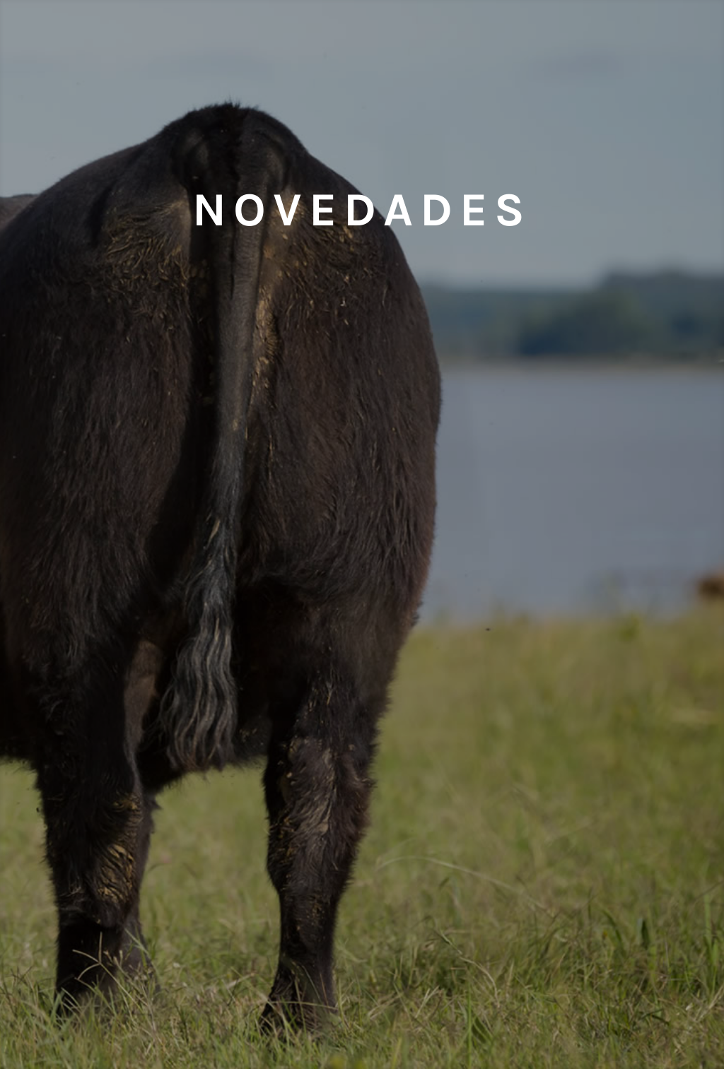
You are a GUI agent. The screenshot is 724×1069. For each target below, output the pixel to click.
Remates (593, 53)
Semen (247, 53)
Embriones (131, 53)
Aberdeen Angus (476, 53)
